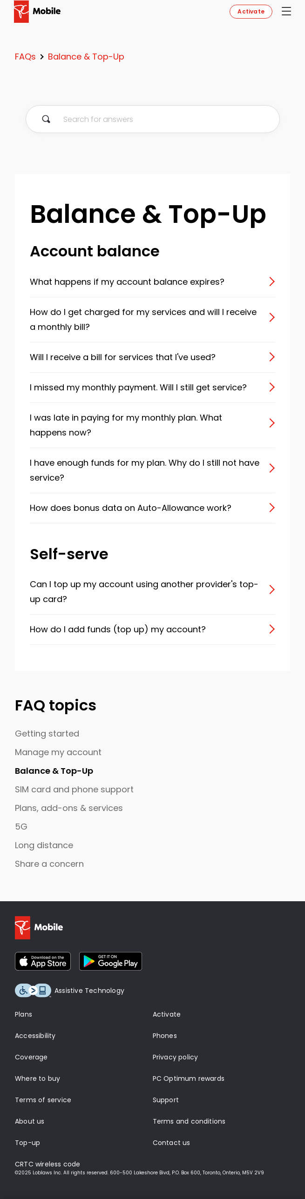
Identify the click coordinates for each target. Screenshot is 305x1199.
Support (166, 1100)
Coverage (31, 1057)
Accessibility (35, 1035)
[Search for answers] (153, 119)
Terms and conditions (189, 1121)
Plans (23, 1014)
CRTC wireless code (48, 1164)
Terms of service (43, 1100)
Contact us (171, 1142)
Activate (250, 11)
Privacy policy (175, 1057)
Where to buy (37, 1078)
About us (30, 1121)
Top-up (27, 1142)
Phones (165, 1035)
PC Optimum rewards (189, 1078)
